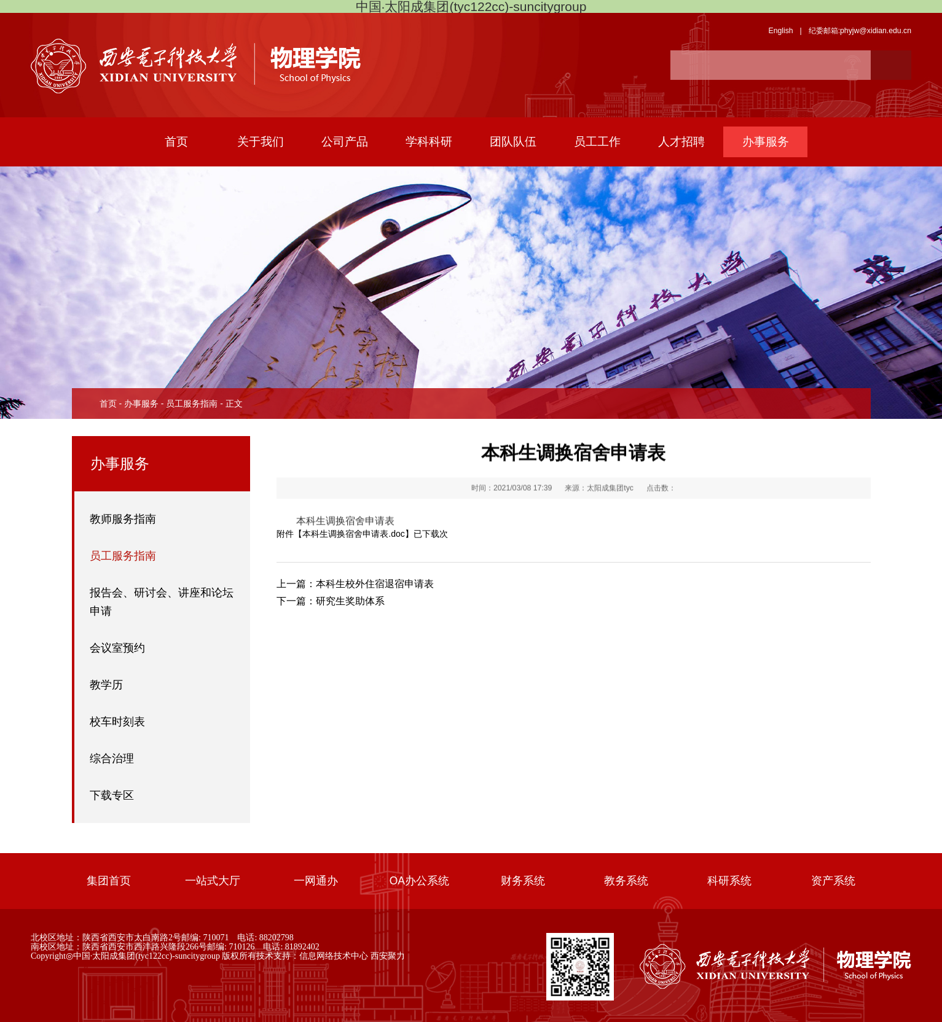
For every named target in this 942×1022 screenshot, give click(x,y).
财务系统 (523, 881)
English (780, 30)
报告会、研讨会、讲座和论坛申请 (162, 602)
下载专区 (112, 795)
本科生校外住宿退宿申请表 (355, 585)
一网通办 (316, 881)
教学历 (106, 685)
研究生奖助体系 (331, 603)
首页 (108, 403)
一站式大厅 (212, 881)
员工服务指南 (192, 403)
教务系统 (626, 881)
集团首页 (109, 881)
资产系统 (833, 881)
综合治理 (112, 758)
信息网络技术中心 (333, 956)
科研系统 (729, 881)
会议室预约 (117, 648)
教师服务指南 (123, 519)
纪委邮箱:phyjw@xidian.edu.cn (860, 30)
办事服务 (141, 403)
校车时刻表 (117, 722)
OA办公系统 (419, 881)
